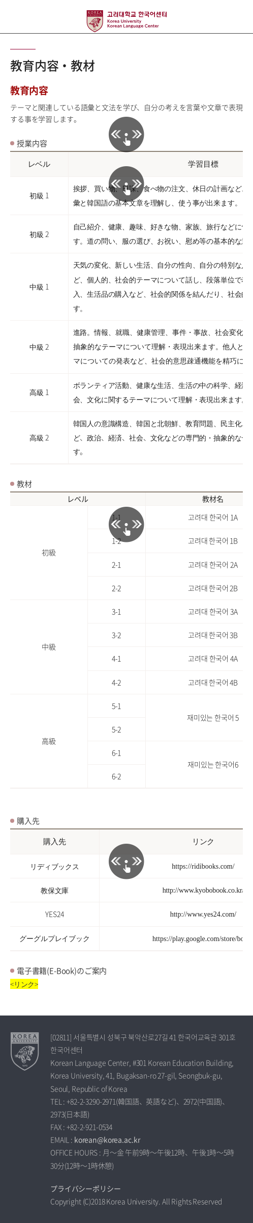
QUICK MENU (236, 16)
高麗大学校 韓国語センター (126, 21)
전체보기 (16, 16)
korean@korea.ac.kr (107, 1139)
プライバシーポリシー (85, 1188)
